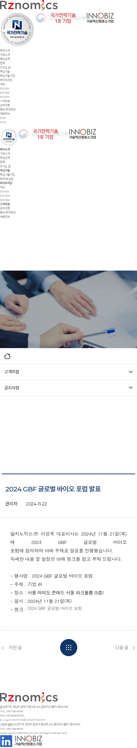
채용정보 (5, 113)
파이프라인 (6, 80)
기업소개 (5, 54)
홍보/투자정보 (7, 109)
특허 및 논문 (6, 179)
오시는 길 (5, 67)
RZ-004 (5, 96)
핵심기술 (5, 71)
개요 (2, 84)
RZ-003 (4, 92)
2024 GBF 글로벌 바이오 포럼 (54, 608)
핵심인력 (5, 59)
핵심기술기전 (7, 75)
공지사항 (5, 105)
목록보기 (68, 647)
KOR (3, 118)
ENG (3, 122)
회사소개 (5, 50)
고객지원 (5, 101)
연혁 (2, 63)
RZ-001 (4, 88)
